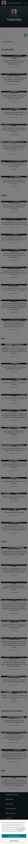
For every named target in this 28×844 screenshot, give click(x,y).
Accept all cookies (14, 836)
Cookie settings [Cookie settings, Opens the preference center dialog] (14, 840)
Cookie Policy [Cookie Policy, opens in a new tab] (20, 831)
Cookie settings (20, 829)
